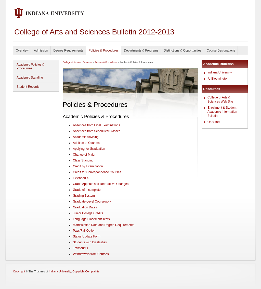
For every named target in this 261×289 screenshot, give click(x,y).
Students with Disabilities (90, 242)
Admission (41, 50)
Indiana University (219, 72)
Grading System (84, 195)
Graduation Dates (85, 207)
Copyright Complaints (85, 271)
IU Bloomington (217, 78)
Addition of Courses (86, 143)
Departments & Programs (141, 50)
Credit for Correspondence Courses (97, 172)
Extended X (81, 178)
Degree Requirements (68, 50)
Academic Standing (30, 77)
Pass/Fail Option (84, 230)
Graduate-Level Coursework (92, 201)
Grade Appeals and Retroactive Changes (100, 184)
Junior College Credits (88, 213)
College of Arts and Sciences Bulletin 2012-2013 (94, 32)
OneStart (213, 122)
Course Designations (221, 50)
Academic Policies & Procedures (30, 66)
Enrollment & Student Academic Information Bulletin (222, 112)
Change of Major (84, 154)
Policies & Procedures (104, 50)
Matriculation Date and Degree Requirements (103, 225)
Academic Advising (86, 137)
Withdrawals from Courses (91, 254)
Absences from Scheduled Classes (96, 131)
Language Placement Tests (91, 219)
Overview (22, 50)
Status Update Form (86, 236)
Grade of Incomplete (87, 190)
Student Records (28, 87)
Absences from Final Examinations (96, 125)
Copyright (19, 271)
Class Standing (83, 160)
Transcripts (80, 248)
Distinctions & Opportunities (182, 50)
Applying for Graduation (89, 148)
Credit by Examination (88, 166)
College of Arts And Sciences (77, 62)
